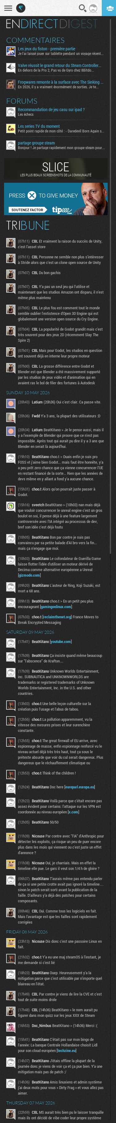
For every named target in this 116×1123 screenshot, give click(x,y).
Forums (21, 101)
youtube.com (61, 641)
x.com (73, 812)
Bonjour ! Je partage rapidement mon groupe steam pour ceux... (61, 147)
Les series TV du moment (39, 126)
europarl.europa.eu (79, 787)
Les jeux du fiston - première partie (46, 48)
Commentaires (35, 40)
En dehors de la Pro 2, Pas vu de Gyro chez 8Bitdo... (56, 70)
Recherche (83, 8)
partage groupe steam (36, 142)
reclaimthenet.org (57, 617)
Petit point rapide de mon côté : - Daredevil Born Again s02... (61, 131)
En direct (32, 23)
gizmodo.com (29, 575)
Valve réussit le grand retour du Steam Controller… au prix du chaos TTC (61, 65)
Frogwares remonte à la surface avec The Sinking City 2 (61, 82)
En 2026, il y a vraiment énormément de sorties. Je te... (58, 87)
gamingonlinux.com (56, 606)
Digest (79, 23)
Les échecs (25, 114)
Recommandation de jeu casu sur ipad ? (51, 109)
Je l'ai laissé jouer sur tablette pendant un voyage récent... (61, 53)
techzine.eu (66, 1050)
